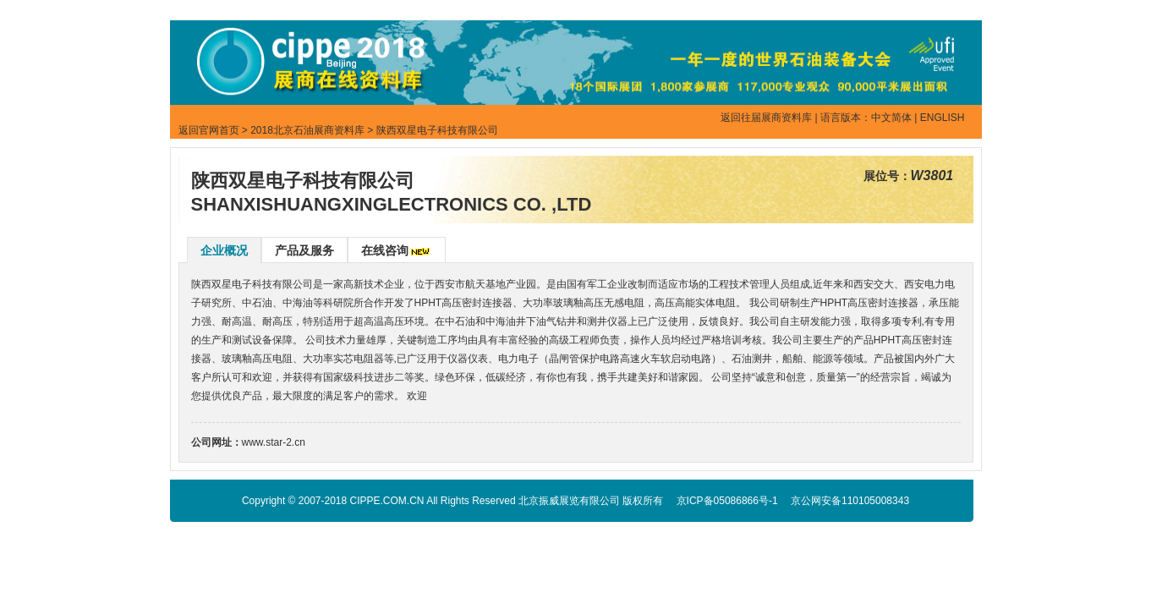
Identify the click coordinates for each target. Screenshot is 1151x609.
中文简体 (891, 117)
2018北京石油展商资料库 (307, 130)
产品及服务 (304, 250)
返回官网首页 (208, 130)
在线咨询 (384, 250)
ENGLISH (942, 117)
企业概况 (224, 250)
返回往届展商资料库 (766, 117)
